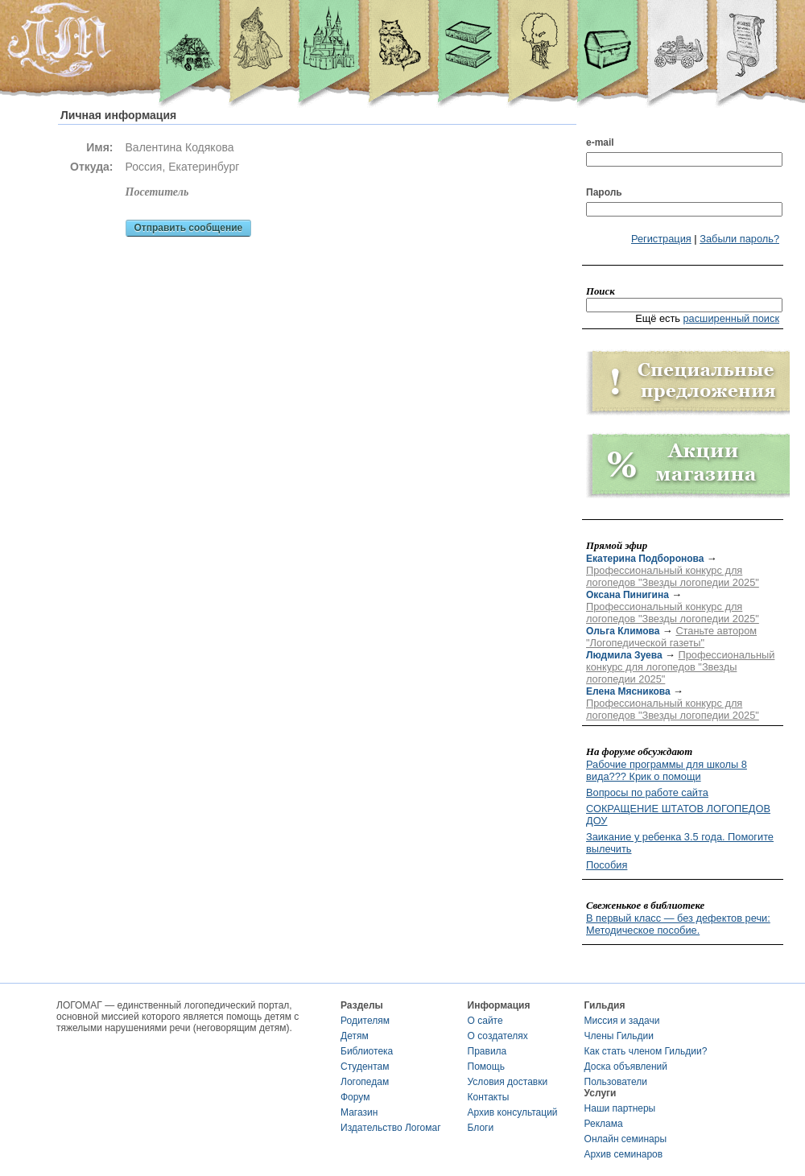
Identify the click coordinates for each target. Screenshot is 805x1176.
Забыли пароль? (739, 239)
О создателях (498, 1036)
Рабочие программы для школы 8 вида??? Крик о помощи (666, 770)
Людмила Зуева (624, 655)
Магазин (359, 1112)
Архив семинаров (623, 1154)
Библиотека (367, 1051)
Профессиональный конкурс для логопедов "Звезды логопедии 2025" (672, 576)
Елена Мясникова (628, 691)
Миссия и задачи (622, 1020)
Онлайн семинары (625, 1139)
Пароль (604, 192)
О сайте (485, 1020)
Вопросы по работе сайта (647, 792)
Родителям (365, 1020)
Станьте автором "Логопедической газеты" (671, 637)
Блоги (481, 1127)
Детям (355, 1036)
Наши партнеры (620, 1108)
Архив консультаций (513, 1112)
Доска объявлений (625, 1066)
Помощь (486, 1066)
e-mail (600, 142)
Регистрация (661, 239)
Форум (355, 1097)
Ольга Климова (622, 631)
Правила (487, 1051)
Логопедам (365, 1081)
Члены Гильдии (619, 1036)
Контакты (489, 1097)
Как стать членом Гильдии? (646, 1051)
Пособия (606, 865)
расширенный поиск (731, 318)
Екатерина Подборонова (645, 558)
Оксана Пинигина (627, 594)
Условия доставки (508, 1081)
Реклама (603, 1123)
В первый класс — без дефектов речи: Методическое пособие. (678, 924)
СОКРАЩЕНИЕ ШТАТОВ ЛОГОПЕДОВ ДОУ (678, 815)
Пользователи (615, 1081)
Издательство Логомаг (391, 1127)
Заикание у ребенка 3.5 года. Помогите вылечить (680, 843)
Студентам (365, 1066)
